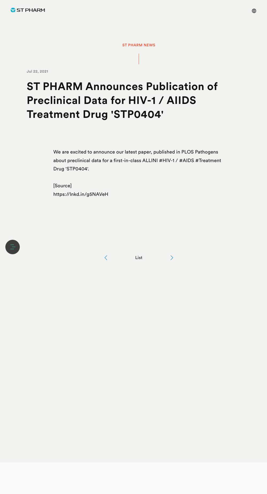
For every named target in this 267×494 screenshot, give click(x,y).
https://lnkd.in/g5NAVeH (81, 194)
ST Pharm (28, 10)
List (138, 257)
